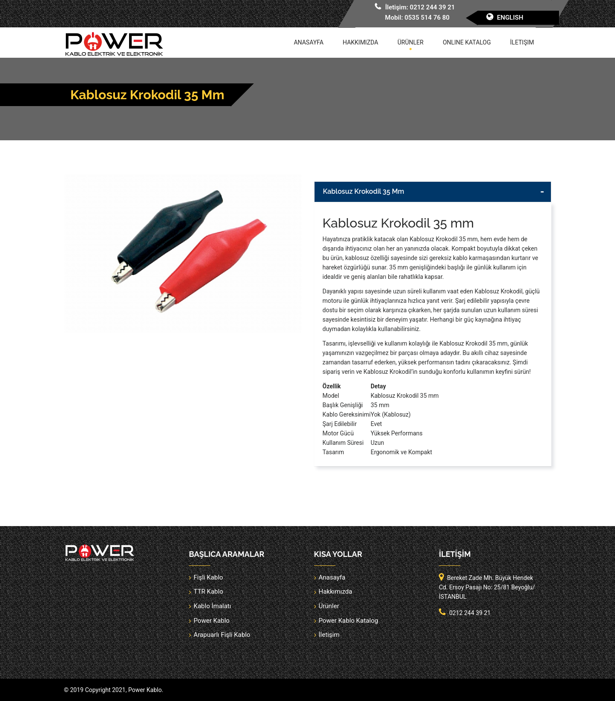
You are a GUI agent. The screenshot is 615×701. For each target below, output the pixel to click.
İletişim (522, 42)
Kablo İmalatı (212, 606)
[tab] (432, 191)
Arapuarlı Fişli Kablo (222, 635)
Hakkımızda (360, 42)
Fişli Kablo (208, 577)
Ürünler (410, 42)
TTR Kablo (208, 591)
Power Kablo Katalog (348, 620)
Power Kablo (212, 620)
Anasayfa (308, 42)
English (510, 17)
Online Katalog (467, 42)
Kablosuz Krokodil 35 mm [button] (363, 191)
